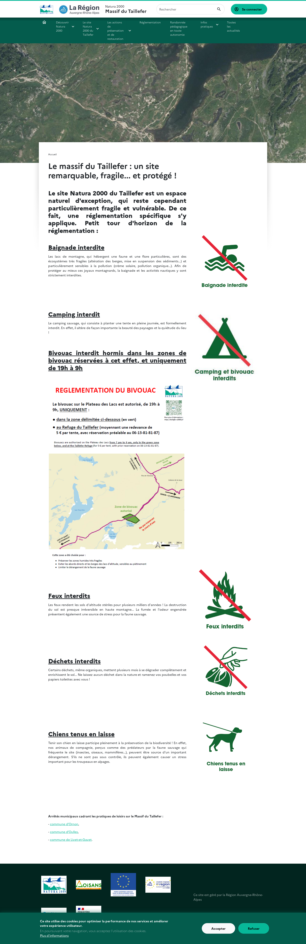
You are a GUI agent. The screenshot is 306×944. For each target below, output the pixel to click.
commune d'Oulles (64, 832)
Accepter (218, 931)
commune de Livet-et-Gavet (71, 839)
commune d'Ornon (64, 824)
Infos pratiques (204, 24)
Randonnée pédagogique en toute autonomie (178, 28)
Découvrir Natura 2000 (62, 26)
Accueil (44, 22)
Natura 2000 (126, 9)
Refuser (254, 931)
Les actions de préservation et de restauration (115, 30)
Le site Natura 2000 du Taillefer (88, 28)
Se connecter (252, 9)
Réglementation (150, 22)
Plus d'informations (54, 938)
